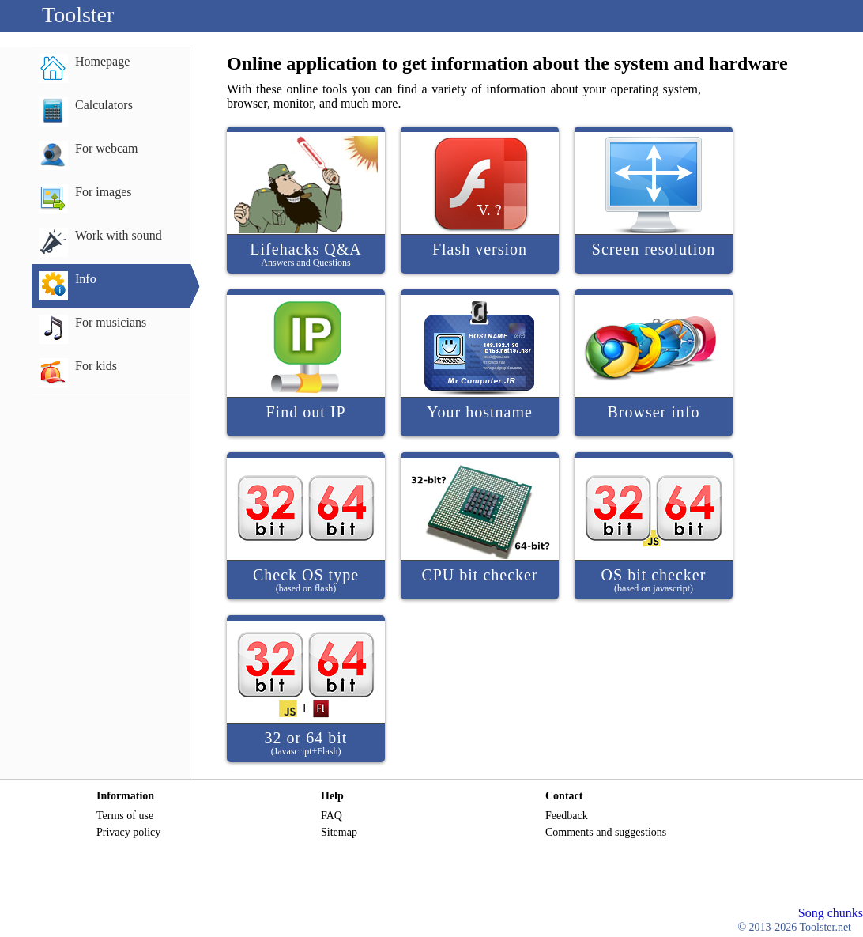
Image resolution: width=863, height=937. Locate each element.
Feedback (566, 816)
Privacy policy (128, 832)
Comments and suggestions (605, 832)
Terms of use (124, 816)
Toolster (78, 14)
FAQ (331, 816)
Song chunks (830, 913)
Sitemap (339, 832)
